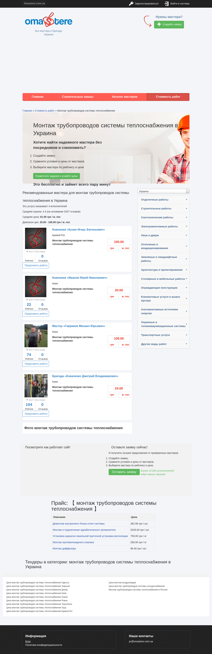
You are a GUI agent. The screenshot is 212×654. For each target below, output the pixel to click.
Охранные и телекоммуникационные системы (163, 324)
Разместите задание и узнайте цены (57, 176)
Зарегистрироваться (143, 3)
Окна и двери (150, 235)
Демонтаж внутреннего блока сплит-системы (79, 523)
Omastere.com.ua (34, 3)
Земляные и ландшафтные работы (159, 258)
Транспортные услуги (155, 334)
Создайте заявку (169, 24)
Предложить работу (36, 265)
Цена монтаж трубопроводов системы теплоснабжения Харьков (38, 586)
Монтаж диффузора (64, 548)
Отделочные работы (154, 199)
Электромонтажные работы (159, 226)
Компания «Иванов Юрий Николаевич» (79, 277)
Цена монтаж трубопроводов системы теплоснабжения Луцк (36, 607)
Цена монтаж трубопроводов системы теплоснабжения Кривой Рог (39, 611)
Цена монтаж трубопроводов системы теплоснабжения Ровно (37, 600)
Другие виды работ (154, 343)
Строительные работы (156, 208)
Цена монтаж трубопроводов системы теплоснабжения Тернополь (39, 604)
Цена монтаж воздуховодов (122, 582)
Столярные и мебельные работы (163, 278)
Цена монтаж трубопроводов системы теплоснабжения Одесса (37, 582)
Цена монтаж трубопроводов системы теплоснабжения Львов (36, 597)
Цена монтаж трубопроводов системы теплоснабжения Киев (36, 593)
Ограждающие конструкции (159, 287)
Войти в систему (177, 3)
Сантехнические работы (157, 217)
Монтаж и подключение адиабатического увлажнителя (84, 529)
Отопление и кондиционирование (154, 246)
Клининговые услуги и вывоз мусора (160, 298)
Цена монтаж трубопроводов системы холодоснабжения (137, 586)
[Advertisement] (106, 65)
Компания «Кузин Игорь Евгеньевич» (78, 229)
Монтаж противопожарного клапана (73, 542)
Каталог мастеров (124, 96)
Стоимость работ (168, 96)
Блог (28, 641)
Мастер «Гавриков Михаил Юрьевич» (78, 326)
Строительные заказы (78, 96)
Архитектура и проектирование (162, 269)
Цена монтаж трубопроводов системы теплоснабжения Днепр (37, 589)
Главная (37, 96)
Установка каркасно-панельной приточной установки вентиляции (90, 536)
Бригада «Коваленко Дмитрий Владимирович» (85, 376)
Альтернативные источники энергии (159, 311)
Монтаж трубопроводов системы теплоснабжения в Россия (138, 589)
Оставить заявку (124, 472)
